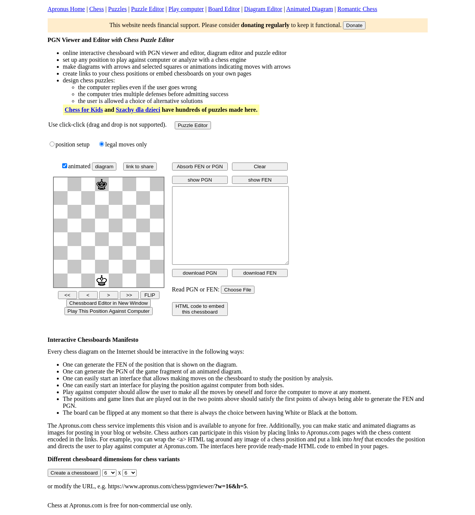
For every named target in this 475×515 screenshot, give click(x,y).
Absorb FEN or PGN (200, 166)
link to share (140, 166)
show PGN (200, 180)
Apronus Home (66, 9)
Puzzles (117, 9)
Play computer (186, 9)
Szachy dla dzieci (138, 109)
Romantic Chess (357, 9)
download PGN (200, 273)
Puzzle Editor (147, 9)
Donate (354, 25)
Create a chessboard (74, 473)
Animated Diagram (309, 9)
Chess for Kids (84, 109)
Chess (96, 9)
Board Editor (224, 9)
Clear (260, 166)
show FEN (259, 180)
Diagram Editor (263, 9)
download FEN (259, 273)
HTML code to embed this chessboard (200, 309)
